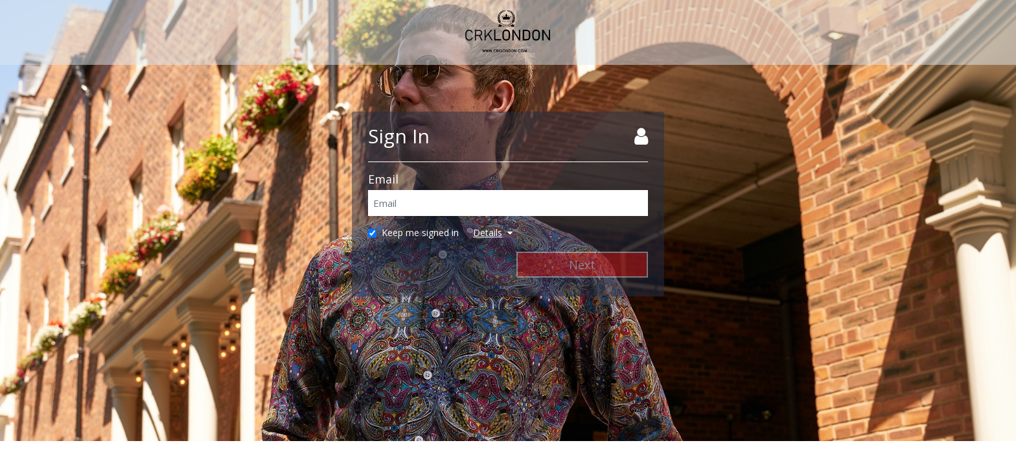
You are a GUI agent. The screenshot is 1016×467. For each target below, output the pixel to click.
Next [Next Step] (582, 264)
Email (383, 179)
